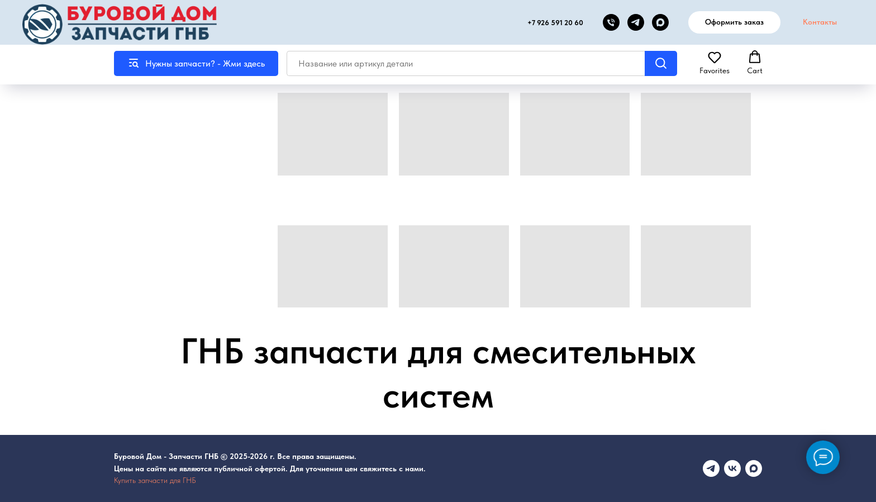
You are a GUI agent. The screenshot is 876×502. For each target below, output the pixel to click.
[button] (714, 62)
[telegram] (635, 22)
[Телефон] (611, 22)
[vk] (732, 468)
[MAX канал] (660, 22)
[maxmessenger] (753, 468)
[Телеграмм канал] (711, 468)
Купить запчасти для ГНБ (155, 480)
